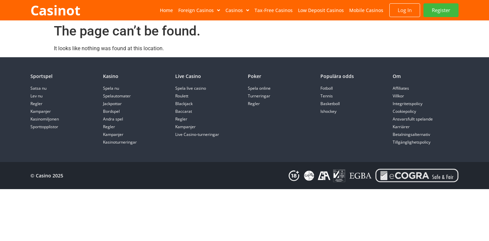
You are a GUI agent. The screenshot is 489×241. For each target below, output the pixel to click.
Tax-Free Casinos (274, 10)
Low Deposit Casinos (321, 10)
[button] (199, 10)
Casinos (237, 10)
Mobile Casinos (366, 10)
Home (166, 10)
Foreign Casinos (199, 10)
